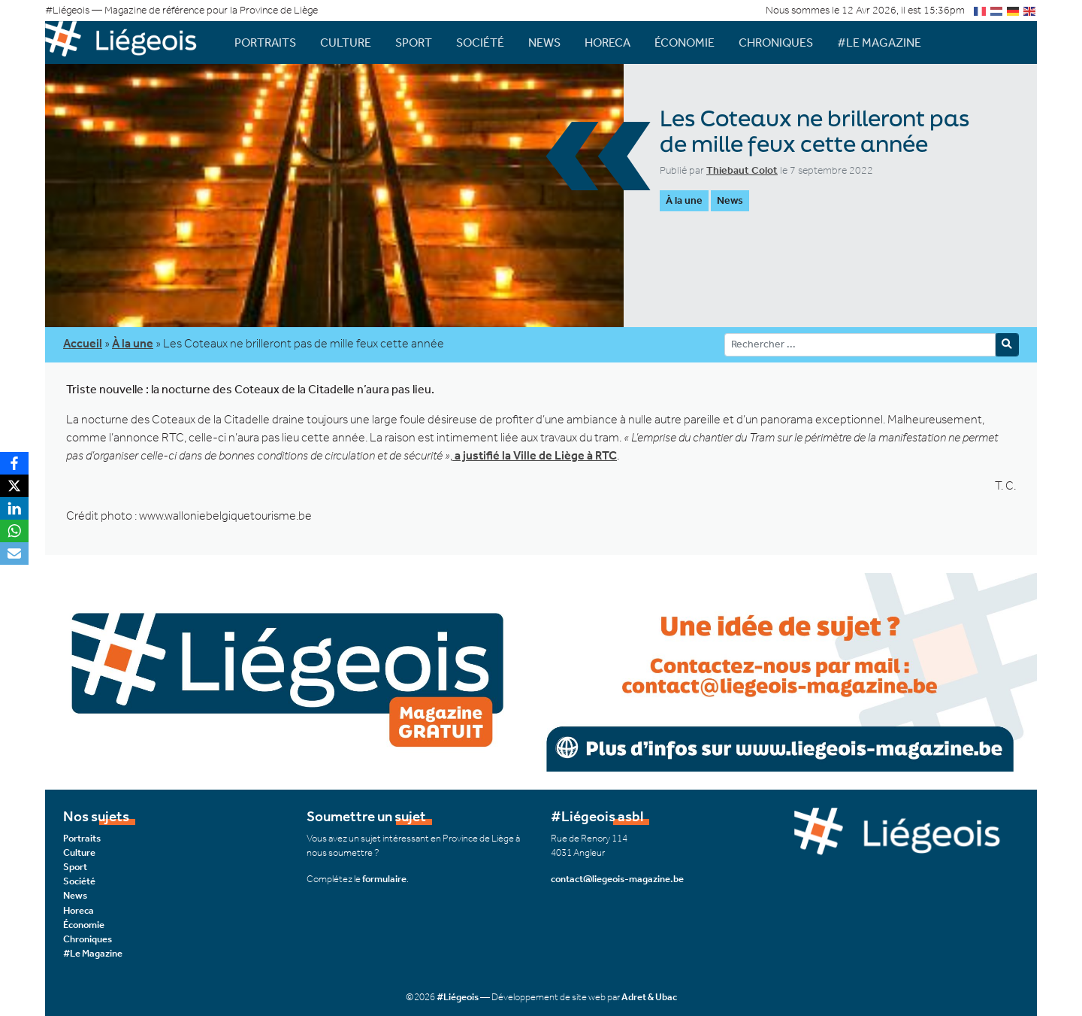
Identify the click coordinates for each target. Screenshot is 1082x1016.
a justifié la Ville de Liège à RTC (534, 455)
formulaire (384, 878)
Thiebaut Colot (742, 170)
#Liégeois (458, 996)
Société (480, 42)
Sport (413, 42)
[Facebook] (14, 463)
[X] (14, 486)
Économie (684, 42)
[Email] (14, 553)
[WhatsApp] (14, 531)
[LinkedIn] (14, 508)
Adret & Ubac (649, 996)
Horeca (607, 42)
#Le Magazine (879, 42)
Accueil (82, 343)
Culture (345, 42)
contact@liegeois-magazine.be (617, 878)
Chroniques (776, 42)
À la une (684, 200)
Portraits (265, 42)
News (544, 42)
